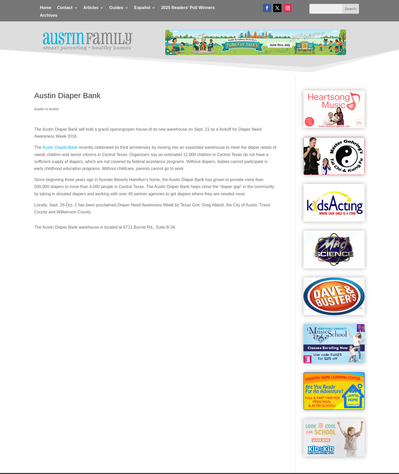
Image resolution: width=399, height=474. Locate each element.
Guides (116, 8)
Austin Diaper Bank (60, 147)
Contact (65, 8)
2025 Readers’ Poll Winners (188, 8)
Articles (91, 8)
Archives (49, 16)
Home (45, 8)
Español (142, 8)
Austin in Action (46, 109)
